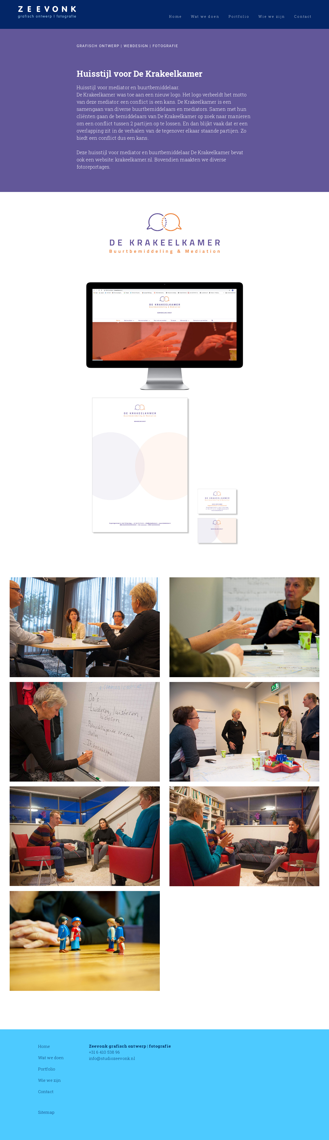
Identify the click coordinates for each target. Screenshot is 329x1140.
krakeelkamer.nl (133, 159)
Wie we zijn (49, 1080)
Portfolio (46, 1069)
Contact (46, 1091)
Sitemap (46, 1112)
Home (44, 1046)
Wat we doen (51, 1057)
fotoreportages (93, 167)
